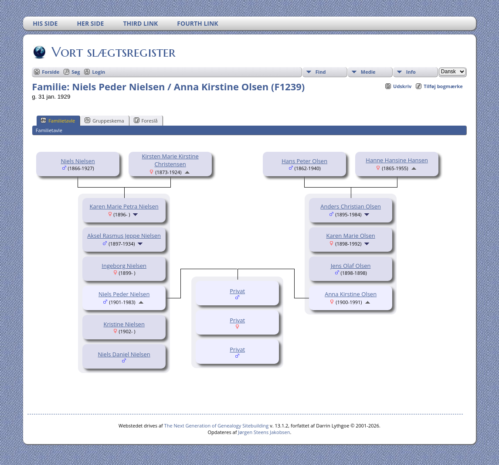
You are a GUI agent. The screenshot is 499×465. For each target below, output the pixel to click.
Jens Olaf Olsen (351, 266)
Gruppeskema (104, 120)
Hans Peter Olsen (304, 161)
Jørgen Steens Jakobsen (264, 432)
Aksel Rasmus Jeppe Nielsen (124, 235)
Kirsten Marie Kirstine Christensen (170, 160)
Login (98, 71)
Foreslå (146, 120)
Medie (368, 71)
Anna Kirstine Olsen (351, 294)
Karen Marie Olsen (350, 235)
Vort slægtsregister (113, 52)
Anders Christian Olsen (350, 206)
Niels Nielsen (78, 161)
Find (321, 71)
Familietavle (58, 120)
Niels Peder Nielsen (123, 294)
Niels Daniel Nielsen (124, 354)
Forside (50, 71)
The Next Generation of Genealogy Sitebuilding (216, 425)
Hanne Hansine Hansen (397, 160)
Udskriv (402, 86)
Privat (237, 291)
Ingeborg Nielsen (124, 266)
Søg (75, 71)
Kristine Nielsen (123, 324)
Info (411, 71)
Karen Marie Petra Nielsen (124, 206)
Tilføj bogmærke (443, 86)
